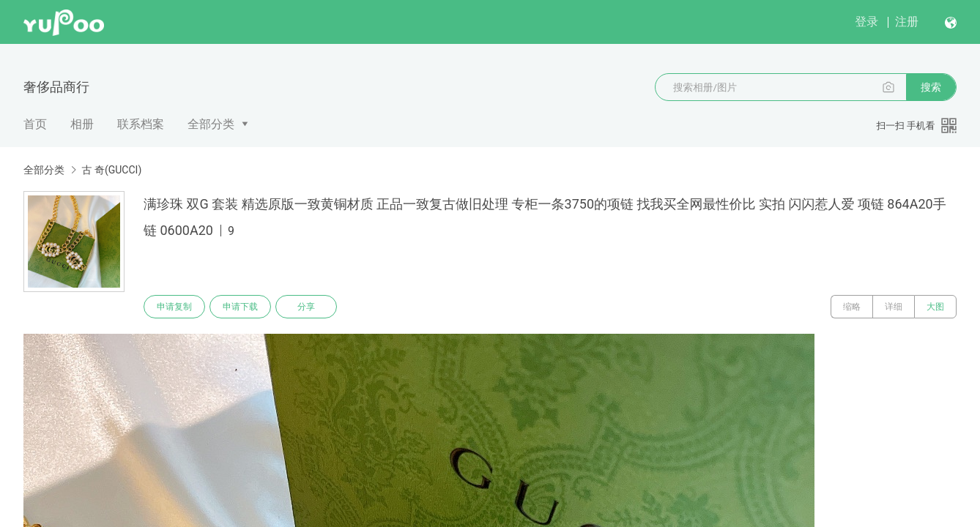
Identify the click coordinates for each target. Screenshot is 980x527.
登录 (866, 22)
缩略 (852, 307)
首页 (35, 124)
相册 (82, 124)
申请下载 (240, 307)
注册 (906, 22)
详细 (893, 307)
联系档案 (140, 124)
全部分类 (211, 124)
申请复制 (174, 307)
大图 (935, 307)
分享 (306, 307)
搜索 (931, 87)
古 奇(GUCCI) (111, 170)
